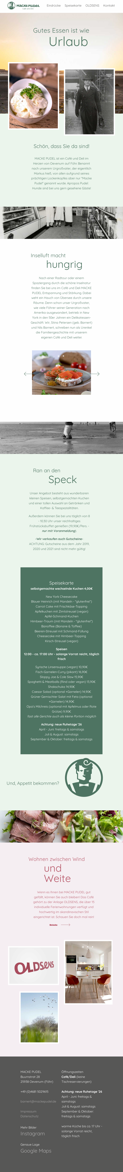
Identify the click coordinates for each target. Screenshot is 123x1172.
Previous (28, 372)
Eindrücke (54, 5)
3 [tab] (93, 947)
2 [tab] (36, 69)
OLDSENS (92, 5)
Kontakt (109, 5)
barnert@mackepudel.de (38, 1101)
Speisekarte (73, 5)
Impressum (28, 1111)
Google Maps (35, 1150)
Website (53, 925)
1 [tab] (31, 69)
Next (94, 372)
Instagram (32, 1133)
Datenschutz (29, 1116)
